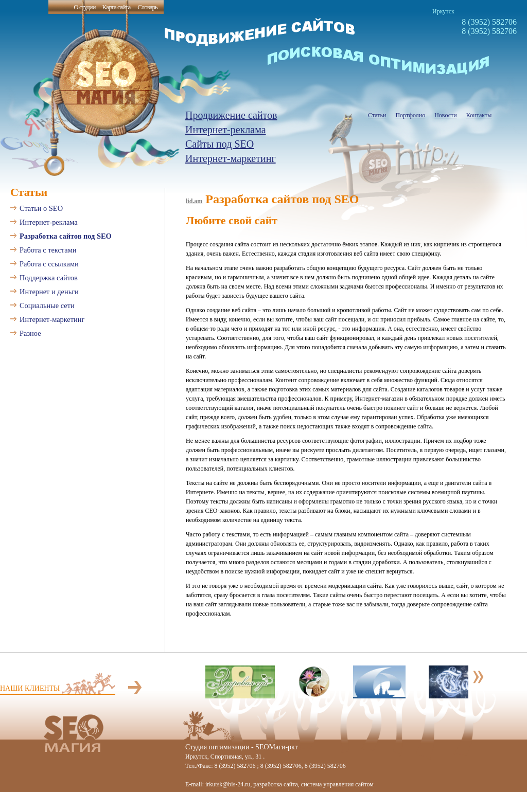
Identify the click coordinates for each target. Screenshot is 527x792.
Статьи (377, 115)
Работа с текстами (48, 250)
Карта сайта (116, 7)
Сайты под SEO (219, 144)
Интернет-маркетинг (230, 158)
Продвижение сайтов (231, 115)
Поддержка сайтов (49, 278)
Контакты (479, 115)
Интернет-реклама (225, 129)
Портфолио (410, 115)
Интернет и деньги (49, 291)
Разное (30, 333)
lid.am (194, 201)
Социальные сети (47, 305)
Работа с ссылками (49, 264)
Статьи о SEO (41, 208)
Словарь (147, 7)
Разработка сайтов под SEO (66, 236)
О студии (84, 7)
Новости (445, 115)
